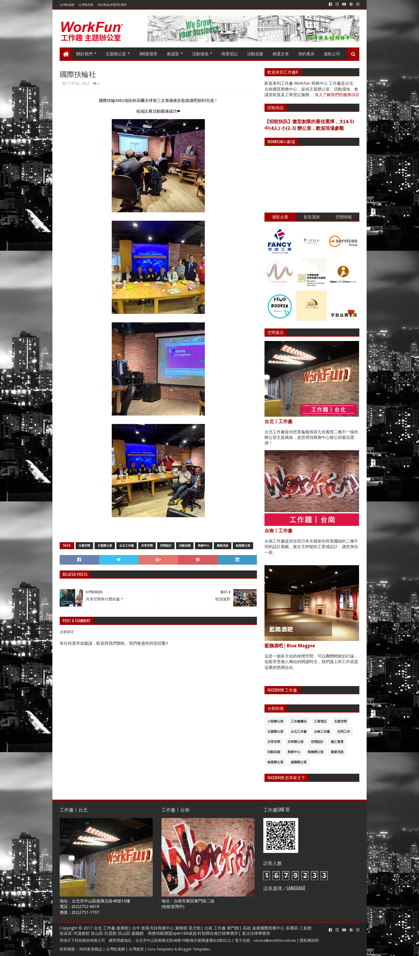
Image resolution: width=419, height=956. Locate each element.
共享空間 (147, 545)
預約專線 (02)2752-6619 (112, 4)
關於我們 (84, 53)
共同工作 (343, 732)
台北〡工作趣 (278, 421)
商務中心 (204, 545)
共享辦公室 (295, 742)
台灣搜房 (136, 949)
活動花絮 (255, 53)
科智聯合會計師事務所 (218, 933)
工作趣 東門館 (226, 928)
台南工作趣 (322, 732)
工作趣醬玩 (299, 721)
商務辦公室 (316, 752)
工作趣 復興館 (116, 928)
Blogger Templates (194, 949)
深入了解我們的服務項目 (337, 94)
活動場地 (200, 53)
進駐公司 (332, 53)
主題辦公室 (116, 53)
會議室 (173, 53)
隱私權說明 (309, 940)
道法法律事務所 (256, 933)
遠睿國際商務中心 (268, 928)
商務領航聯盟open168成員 (172, 933)
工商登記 (320, 721)
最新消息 (222, 545)
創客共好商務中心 (157, 928)
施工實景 (337, 742)
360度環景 (148, 53)
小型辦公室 (275, 721)
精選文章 (281, 53)
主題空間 (84, 545)
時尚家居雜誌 (90, 949)
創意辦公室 (243, 545)
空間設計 (166, 545)
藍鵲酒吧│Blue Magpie (289, 645)
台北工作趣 (126, 545)
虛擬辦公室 (299, 762)
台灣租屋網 (67, 4)
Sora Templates (161, 949)
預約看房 (306, 53)
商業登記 (229, 53)
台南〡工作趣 (278, 530)
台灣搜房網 (86, 4)
